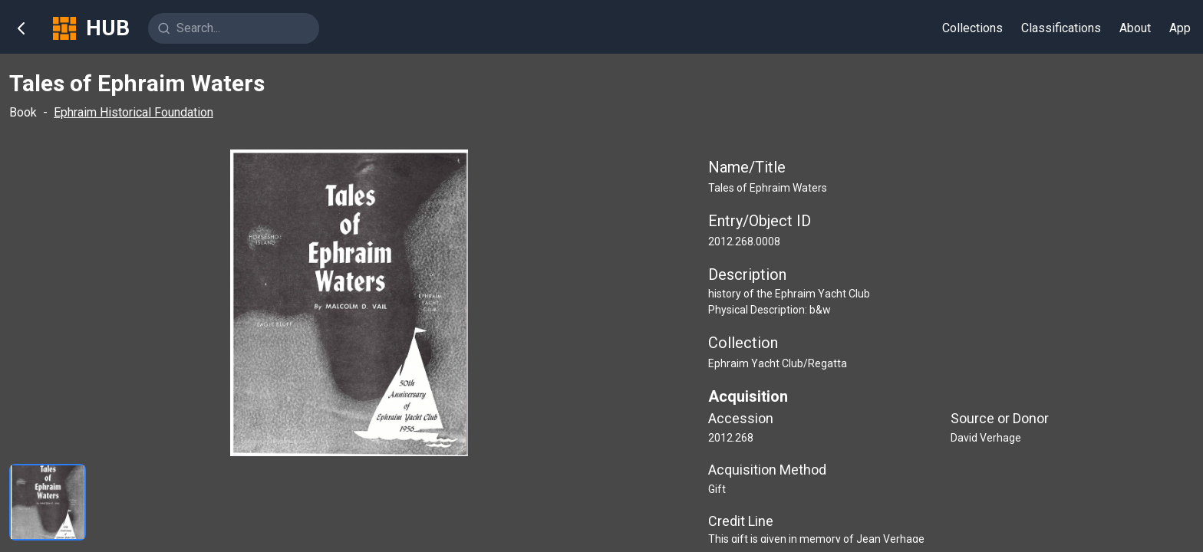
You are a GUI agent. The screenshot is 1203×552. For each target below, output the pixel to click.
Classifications (1061, 28)
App (1180, 28)
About (1135, 28)
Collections (972, 28)
